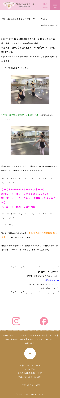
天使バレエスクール (18, 335)
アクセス (38, 339)
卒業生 (22, 339)
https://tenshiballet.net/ (46, 284)
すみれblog (49, 339)
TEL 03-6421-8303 (31, 385)
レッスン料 (52, 335)
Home (5, 335)
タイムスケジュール (37, 335)
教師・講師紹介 (11, 339)
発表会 (30, 339)
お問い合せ (29, 343)
